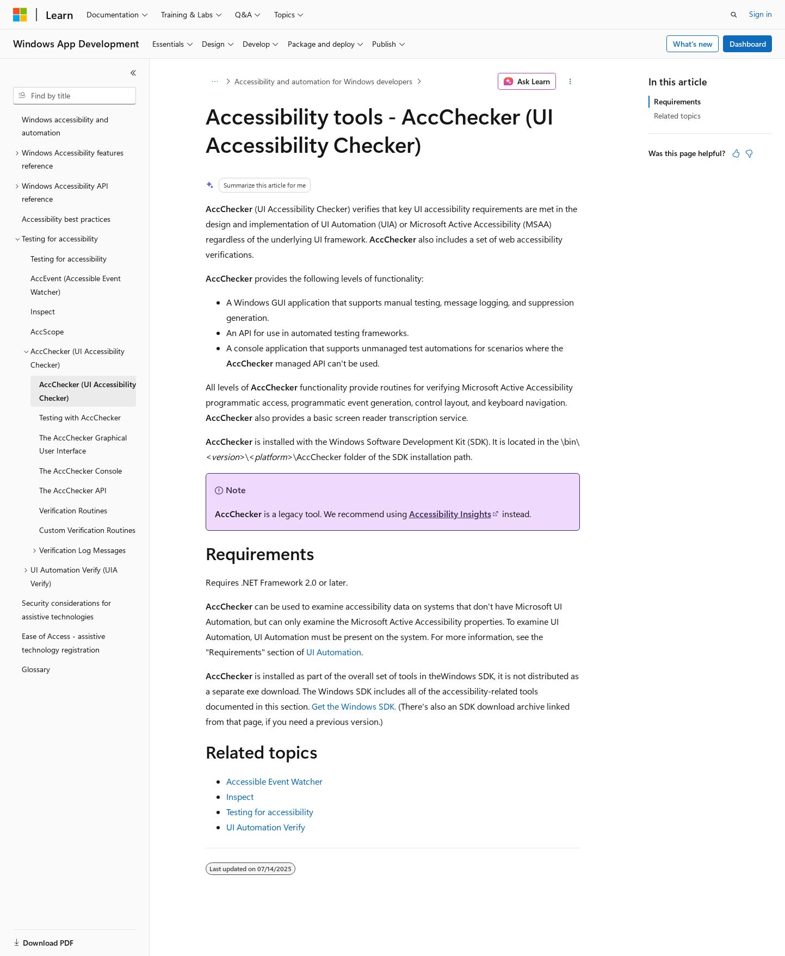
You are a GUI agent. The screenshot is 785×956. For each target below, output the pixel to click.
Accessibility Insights (450, 513)
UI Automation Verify (265, 827)
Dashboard (748, 44)
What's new (693, 44)
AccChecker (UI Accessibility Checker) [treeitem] (87, 391)
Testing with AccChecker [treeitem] (80, 417)
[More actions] (569, 81)
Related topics (677, 115)
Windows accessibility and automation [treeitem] (65, 126)
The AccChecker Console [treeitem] (80, 470)
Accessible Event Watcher (274, 781)
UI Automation (333, 651)
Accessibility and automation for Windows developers (323, 81)
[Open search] (734, 14)
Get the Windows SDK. (354, 706)
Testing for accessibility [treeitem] (68, 258)
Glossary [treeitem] (36, 669)
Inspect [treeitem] (42, 311)
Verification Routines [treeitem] (73, 510)
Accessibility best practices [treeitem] (66, 219)
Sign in (760, 14)
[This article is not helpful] (749, 153)
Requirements (677, 101)
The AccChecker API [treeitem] (73, 490)
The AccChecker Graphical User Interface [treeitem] (83, 444)
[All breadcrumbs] (215, 81)
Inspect (240, 796)
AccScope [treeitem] (47, 331)
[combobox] (74, 95)
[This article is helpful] (736, 153)
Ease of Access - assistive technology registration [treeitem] (63, 643)
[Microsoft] (20, 15)
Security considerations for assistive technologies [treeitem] (66, 610)
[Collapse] (133, 73)
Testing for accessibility (269, 811)
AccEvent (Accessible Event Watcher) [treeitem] (75, 285)
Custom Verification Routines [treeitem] (87, 530)
